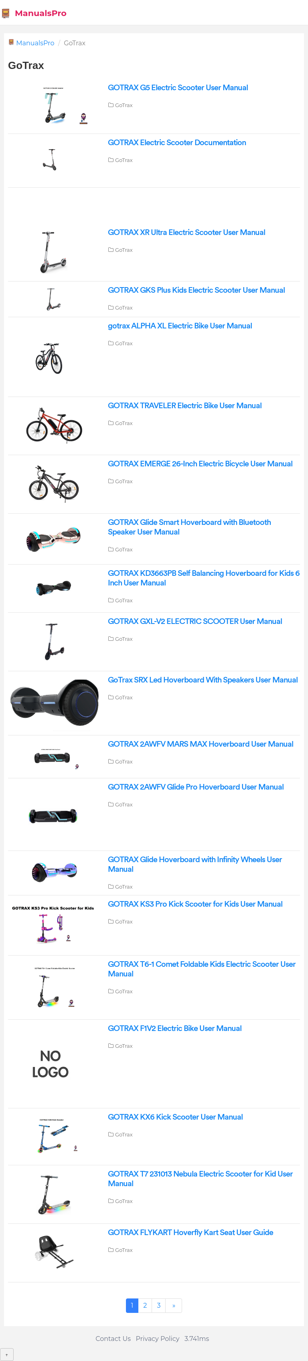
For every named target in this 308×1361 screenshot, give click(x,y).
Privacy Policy (158, 1339)
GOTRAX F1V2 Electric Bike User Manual (174, 1029)
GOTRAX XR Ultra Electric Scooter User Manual (186, 233)
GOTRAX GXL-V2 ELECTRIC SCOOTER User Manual (195, 622)
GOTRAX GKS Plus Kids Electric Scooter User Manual (196, 290)
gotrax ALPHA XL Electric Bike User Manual (180, 326)
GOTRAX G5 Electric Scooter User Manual (178, 88)
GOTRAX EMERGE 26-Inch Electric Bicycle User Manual (200, 464)
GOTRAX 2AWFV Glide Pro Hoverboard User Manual (196, 787)
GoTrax (124, 105)
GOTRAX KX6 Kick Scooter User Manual (175, 1117)
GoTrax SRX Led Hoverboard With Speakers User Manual (203, 680)
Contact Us (113, 1339)
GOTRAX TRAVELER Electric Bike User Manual (184, 406)
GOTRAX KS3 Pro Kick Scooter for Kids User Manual (195, 904)
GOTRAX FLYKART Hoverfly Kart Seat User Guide (190, 1233)
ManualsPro (33, 13)
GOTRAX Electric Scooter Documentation (177, 143)
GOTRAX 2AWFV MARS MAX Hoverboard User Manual (200, 744)
